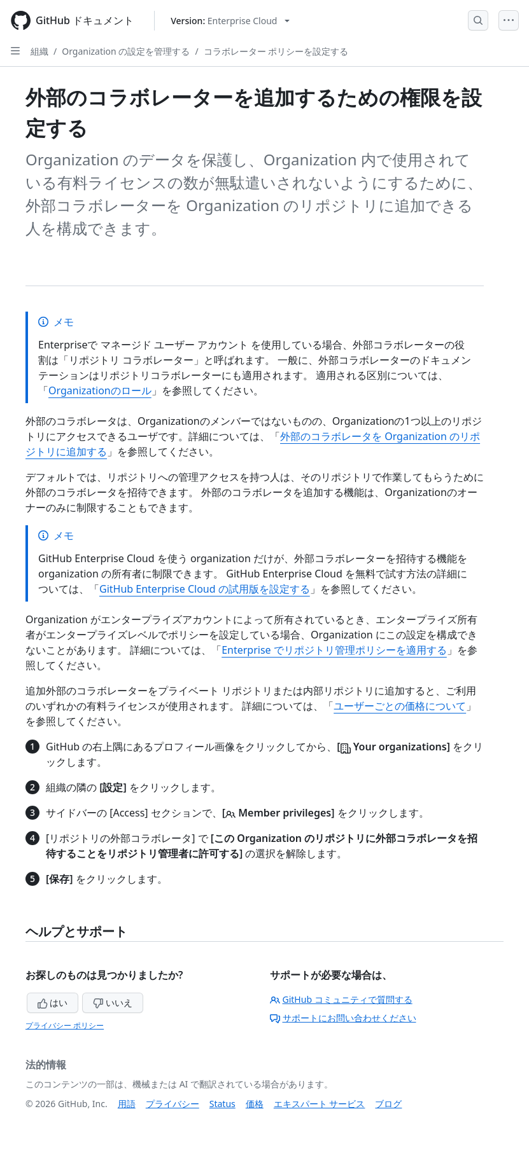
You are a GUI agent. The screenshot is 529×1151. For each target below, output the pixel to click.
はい (53, 1002)
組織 (39, 51)
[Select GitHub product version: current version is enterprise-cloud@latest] (230, 21)
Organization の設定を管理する (126, 51)
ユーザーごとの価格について (400, 706)
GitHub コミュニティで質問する (341, 999)
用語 (127, 1104)
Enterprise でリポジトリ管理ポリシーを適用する (334, 650)
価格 (255, 1104)
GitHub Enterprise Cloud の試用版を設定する (204, 589)
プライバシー (172, 1104)
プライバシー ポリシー (64, 1025)
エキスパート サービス (319, 1104)
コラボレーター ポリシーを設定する (276, 51)
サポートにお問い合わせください (343, 1018)
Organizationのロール (100, 390)
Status (222, 1104)
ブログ (388, 1104)
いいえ (112, 1002)
